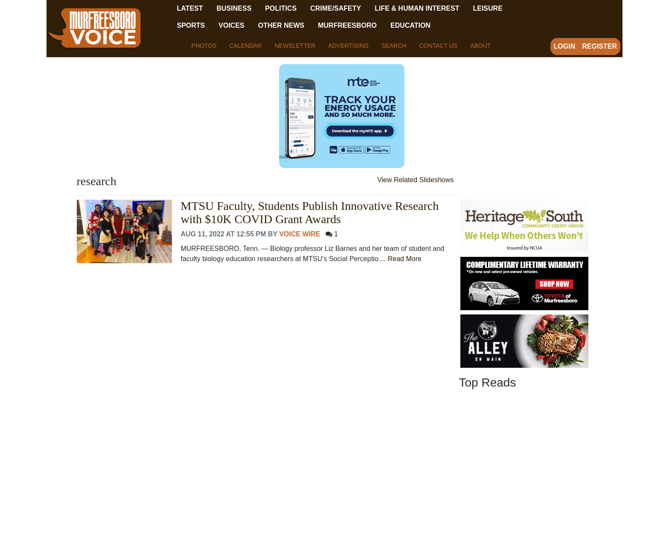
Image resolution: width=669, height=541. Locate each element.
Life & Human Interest (417, 8)
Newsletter (295, 45)
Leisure (487, 8)
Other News (281, 25)
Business (234, 8)
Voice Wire (299, 234)
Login (565, 46)
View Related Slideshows (415, 179)
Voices (231, 25)
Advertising (348, 45)
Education (410, 25)
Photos (204, 45)
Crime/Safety (335, 8)
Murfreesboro (347, 25)
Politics (281, 8)
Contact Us (438, 45)
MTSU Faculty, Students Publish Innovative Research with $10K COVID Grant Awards (309, 213)
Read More (405, 258)
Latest (190, 8)
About (480, 45)
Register (599, 46)
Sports (191, 25)
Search (393, 45)
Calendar (245, 45)
